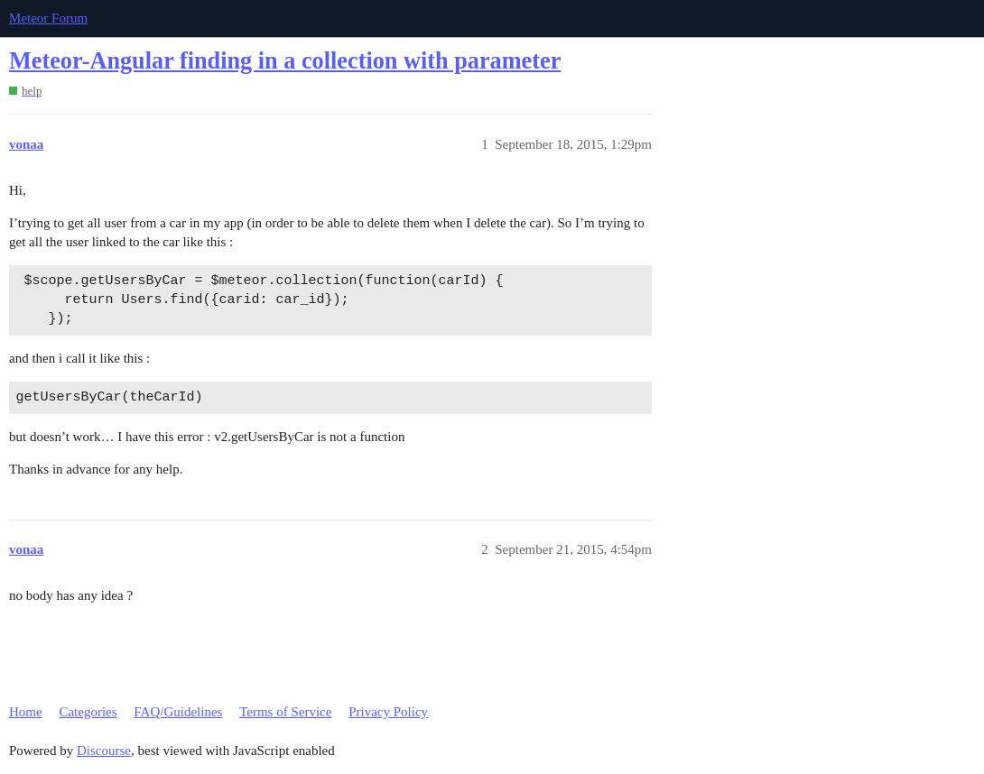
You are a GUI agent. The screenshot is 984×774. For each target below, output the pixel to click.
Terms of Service (285, 712)
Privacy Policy (388, 712)
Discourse (104, 750)
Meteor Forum (48, 18)
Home (25, 712)
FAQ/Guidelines (178, 712)
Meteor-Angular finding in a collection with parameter (285, 61)
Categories (87, 712)
